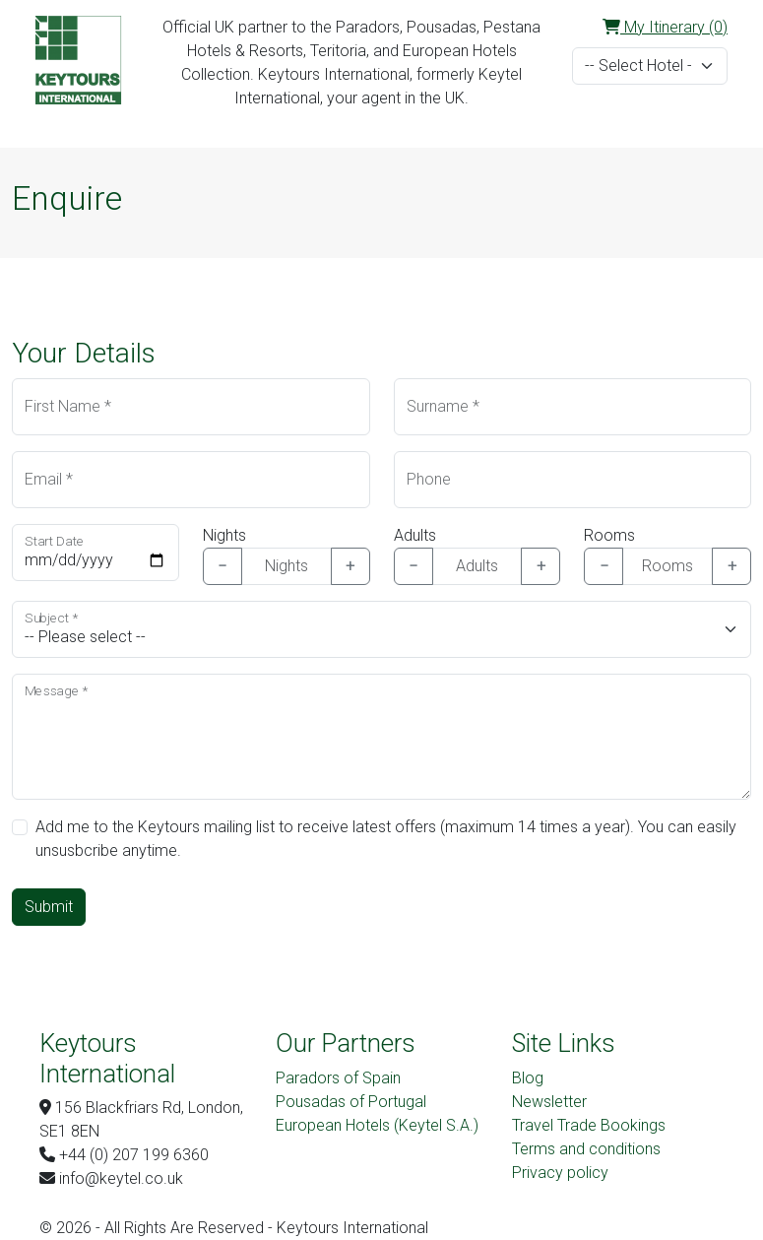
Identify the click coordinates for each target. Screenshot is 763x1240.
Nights (224, 535)
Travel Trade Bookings (589, 1125)
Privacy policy (560, 1172)
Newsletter (549, 1101)
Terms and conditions (586, 1149)
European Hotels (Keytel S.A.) (377, 1125)
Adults (415, 535)
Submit (49, 906)
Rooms (609, 535)
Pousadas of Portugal (351, 1101)
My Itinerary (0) (665, 27)
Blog (527, 1078)
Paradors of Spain (338, 1078)
